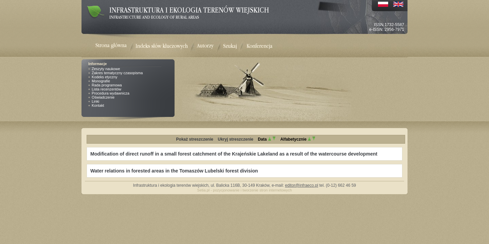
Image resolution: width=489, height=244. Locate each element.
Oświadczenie (103, 97)
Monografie (101, 81)
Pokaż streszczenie (194, 139)
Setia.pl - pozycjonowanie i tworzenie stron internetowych (244, 190)
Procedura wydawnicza (110, 93)
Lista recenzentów (106, 89)
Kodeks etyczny (104, 77)
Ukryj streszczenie (235, 139)
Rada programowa (107, 85)
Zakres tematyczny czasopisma (117, 73)
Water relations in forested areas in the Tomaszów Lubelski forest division (174, 171)
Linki (95, 101)
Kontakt (98, 105)
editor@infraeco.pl (301, 185)
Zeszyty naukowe (106, 69)
